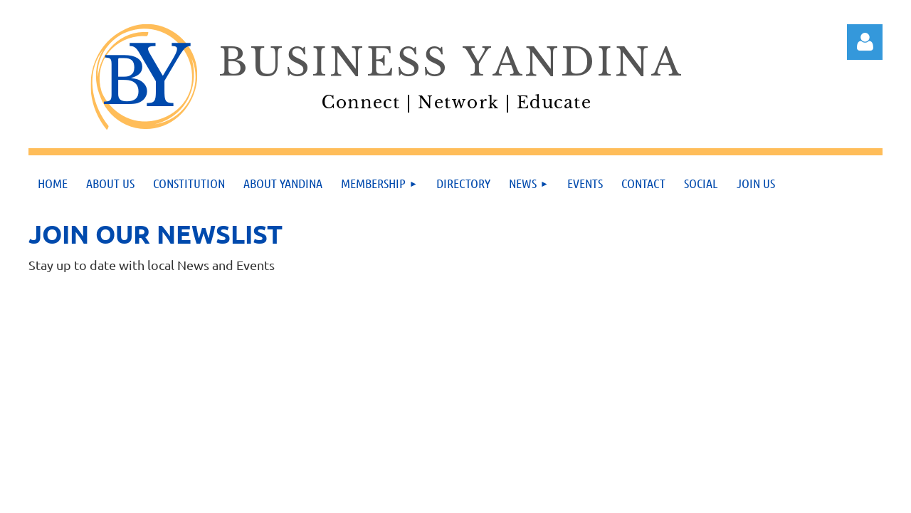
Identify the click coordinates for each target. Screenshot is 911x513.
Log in (865, 42)
